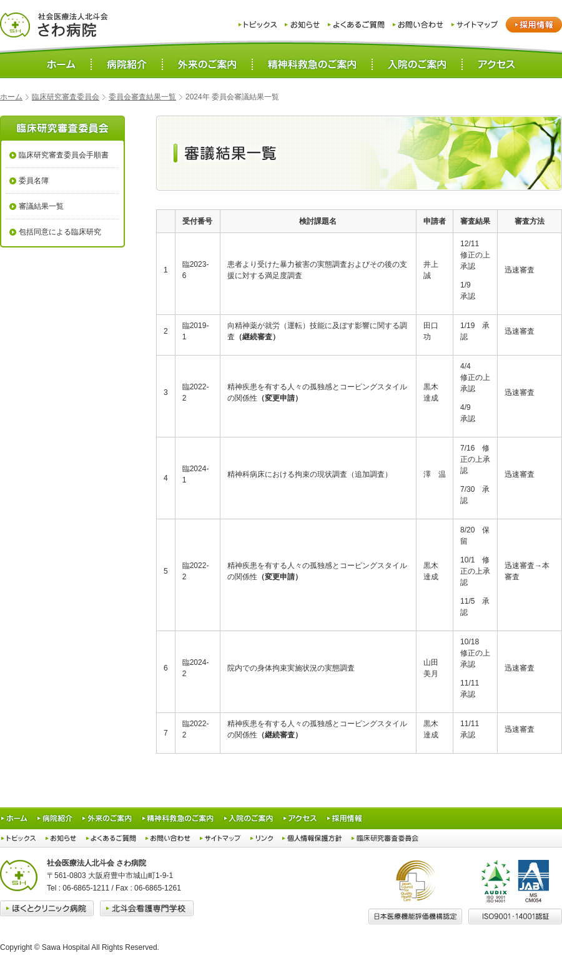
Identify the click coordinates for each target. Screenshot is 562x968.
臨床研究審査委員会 (65, 96)
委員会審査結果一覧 (142, 96)
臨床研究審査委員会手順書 (64, 155)
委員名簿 (34, 180)
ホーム (11, 96)
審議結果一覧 (41, 206)
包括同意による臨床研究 (60, 231)
